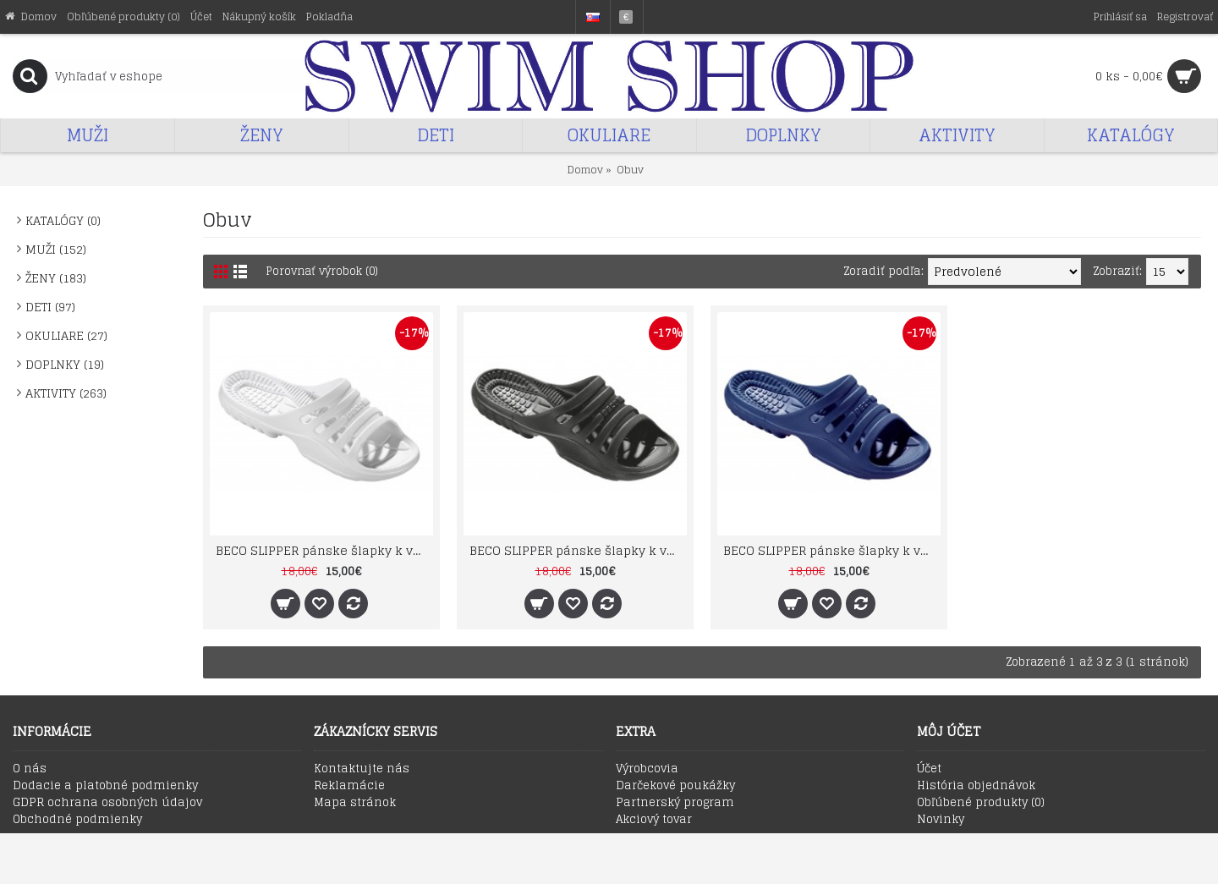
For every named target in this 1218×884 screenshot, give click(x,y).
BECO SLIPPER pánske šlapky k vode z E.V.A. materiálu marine (832, 550)
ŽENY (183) (55, 277)
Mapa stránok (355, 802)
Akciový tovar (654, 819)
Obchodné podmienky (77, 819)
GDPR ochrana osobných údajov (107, 802)
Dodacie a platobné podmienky (105, 785)
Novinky (940, 819)
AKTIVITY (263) (66, 393)
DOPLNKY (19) (64, 364)
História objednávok (976, 785)
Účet (929, 769)
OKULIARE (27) (66, 335)
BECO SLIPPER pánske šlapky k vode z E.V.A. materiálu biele (324, 550)
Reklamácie (349, 785)
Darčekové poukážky (675, 785)
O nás (30, 769)
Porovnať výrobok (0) (324, 271)
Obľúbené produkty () (981, 802)
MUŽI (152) (55, 249)
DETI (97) (50, 306)
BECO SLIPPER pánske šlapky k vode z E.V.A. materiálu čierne (578, 550)
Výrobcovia (647, 769)
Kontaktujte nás (361, 769)
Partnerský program (675, 802)
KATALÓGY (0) (63, 220)
